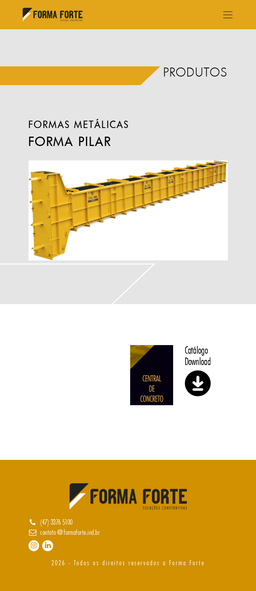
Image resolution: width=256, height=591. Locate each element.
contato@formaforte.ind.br (70, 532)
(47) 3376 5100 (56, 522)
